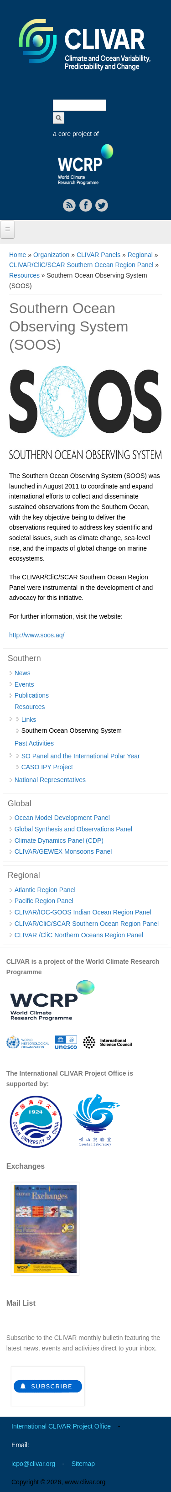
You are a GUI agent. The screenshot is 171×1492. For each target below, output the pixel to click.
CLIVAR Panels (98, 254)
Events (24, 684)
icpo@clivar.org (33, 1463)
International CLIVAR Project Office (61, 1426)
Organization (51, 254)
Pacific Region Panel (44, 900)
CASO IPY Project (47, 767)
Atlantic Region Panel (45, 889)
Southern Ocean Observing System (71, 730)
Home (17, 254)
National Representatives (50, 779)
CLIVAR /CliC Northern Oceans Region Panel (79, 935)
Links (28, 719)
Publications (32, 695)
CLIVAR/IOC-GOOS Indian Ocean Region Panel (83, 912)
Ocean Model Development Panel (62, 817)
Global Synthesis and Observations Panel (73, 829)
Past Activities (34, 743)
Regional (140, 254)
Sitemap (83, 1463)
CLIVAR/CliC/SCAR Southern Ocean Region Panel (81, 264)
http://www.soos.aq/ (36, 635)
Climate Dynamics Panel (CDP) (59, 840)
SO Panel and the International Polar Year (80, 756)
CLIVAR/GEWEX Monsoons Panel (63, 851)
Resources (24, 275)
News (23, 673)
